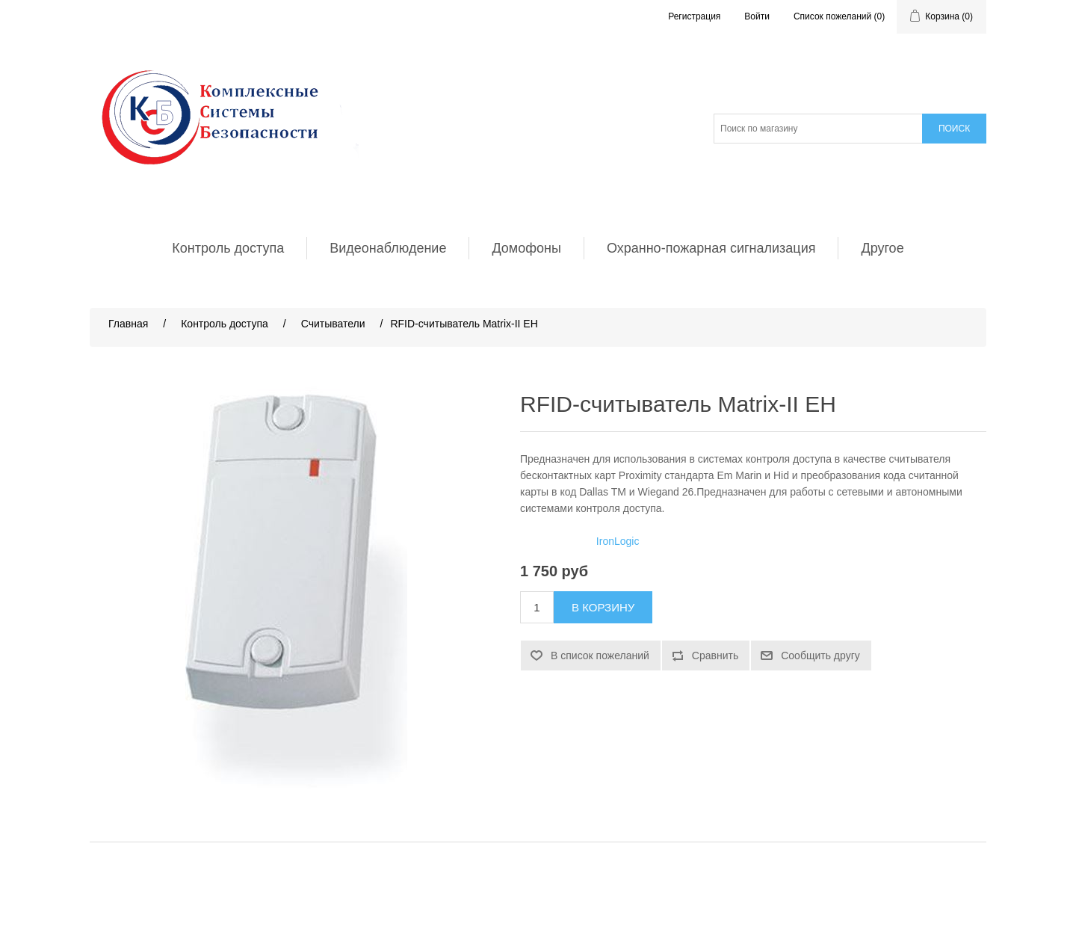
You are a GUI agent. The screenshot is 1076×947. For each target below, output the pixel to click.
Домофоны (526, 248)
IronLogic (618, 541)
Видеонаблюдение (388, 248)
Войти (757, 16)
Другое (882, 248)
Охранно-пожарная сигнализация (711, 248)
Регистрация (694, 16)
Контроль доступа (228, 248)
